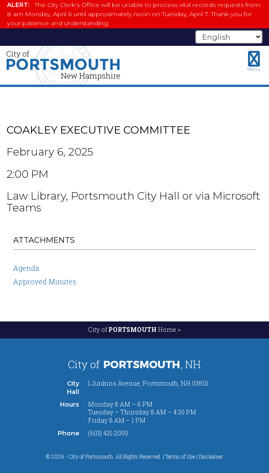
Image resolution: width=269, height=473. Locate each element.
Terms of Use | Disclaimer (194, 456)
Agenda (26, 268)
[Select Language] (228, 37)
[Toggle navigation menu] (253, 61)
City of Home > (134, 329)
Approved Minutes (44, 281)
